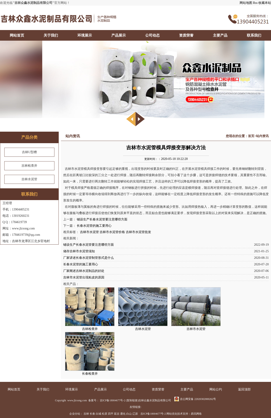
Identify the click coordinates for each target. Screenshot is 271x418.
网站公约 (215, 389)
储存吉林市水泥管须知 (79, 251)
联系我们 (254, 35)
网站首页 (17, 35)
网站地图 (246, 3)
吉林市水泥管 (89, 232)
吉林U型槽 (29, 152)
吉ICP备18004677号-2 (112, 400)
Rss (255, 3)
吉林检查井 (29, 165)
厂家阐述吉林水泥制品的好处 (83, 271)
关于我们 (51, 35)
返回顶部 (244, 389)
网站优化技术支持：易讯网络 (184, 413)
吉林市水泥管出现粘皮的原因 (83, 277)
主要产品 (220, 35)
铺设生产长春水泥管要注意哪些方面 (102, 219)
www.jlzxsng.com (77, 400)
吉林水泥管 (29, 179)
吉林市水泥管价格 (112, 232)
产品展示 (118, 35)
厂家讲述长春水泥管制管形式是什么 (88, 257)
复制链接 (132, 400)
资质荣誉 (186, 35)
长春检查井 (90, 373)
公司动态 (152, 35)
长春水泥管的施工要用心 (94, 225)
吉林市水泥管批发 (138, 232)
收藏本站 (264, 3)
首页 (251, 136)
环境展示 (84, 35)
